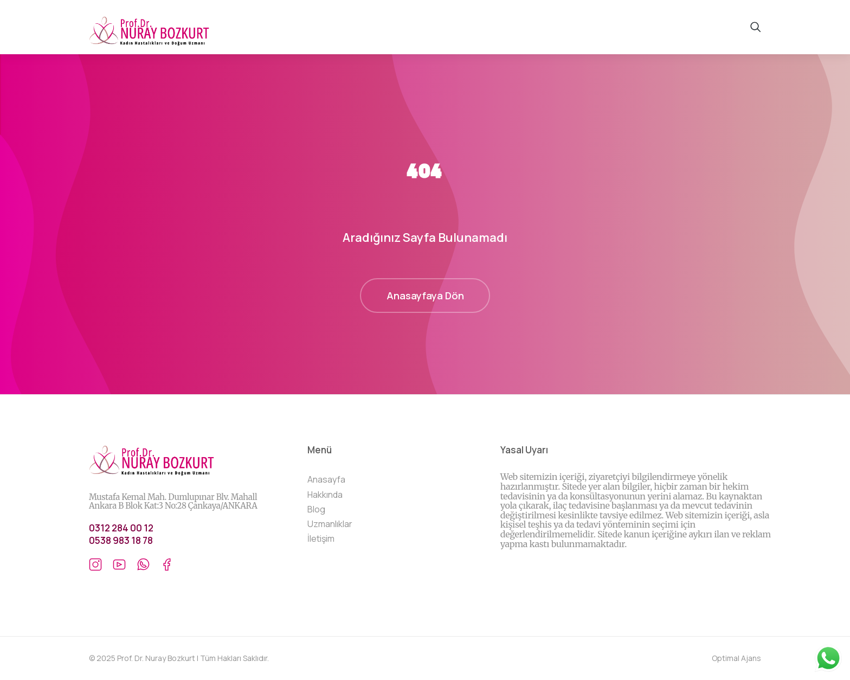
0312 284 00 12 (121, 528)
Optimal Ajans (736, 658)
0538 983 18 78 (121, 540)
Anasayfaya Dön (425, 295)
